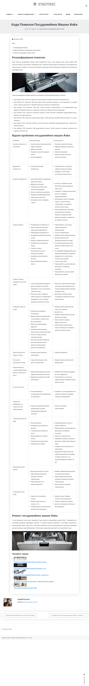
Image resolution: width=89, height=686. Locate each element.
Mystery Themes (27, 637)
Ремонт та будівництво (26, 14)
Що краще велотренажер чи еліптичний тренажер (20, 615)
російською (78, 14)
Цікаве (68, 14)
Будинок (9, 14)
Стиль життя (57, 14)
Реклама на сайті (7, 629)
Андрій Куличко (23, 599)
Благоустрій (43, 14)
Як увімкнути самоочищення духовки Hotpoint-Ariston (66, 615)
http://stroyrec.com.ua (30, 602)
